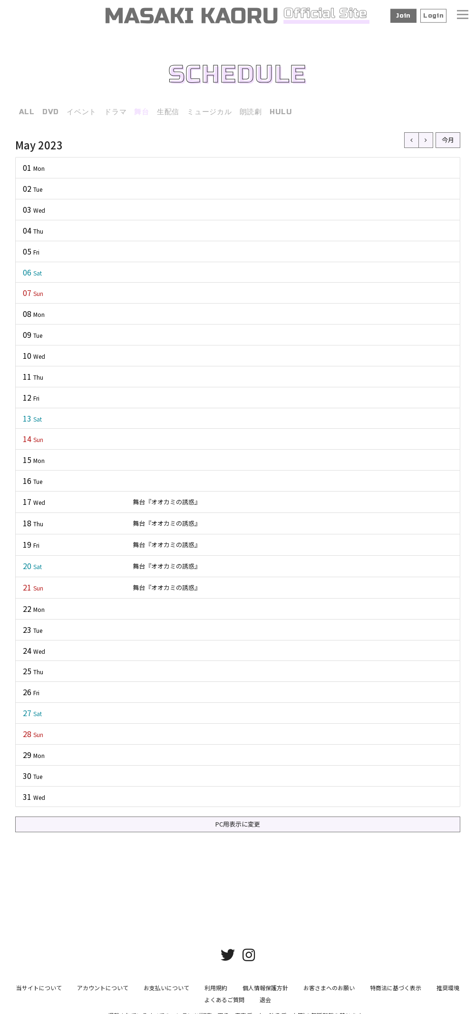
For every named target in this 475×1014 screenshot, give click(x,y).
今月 (448, 139)
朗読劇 (251, 112)
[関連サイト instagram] (248, 945)
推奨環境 (447, 979)
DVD (50, 112)
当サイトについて (39, 979)
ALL (27, 112)
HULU (281, 112)
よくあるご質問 (224, 991)
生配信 (168, 112)
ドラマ (115, 112)
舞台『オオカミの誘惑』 (167, 501)
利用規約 (215, 979)
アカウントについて (102, 979)
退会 (265, 991)
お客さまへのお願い (329, 979)
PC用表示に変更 (237, 823)
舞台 (141, 112)
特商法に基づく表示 (395, 979)
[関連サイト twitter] (228, 945)
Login (433, 16)
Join (403, 16)
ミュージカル (209, 112)
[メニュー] (462, 15)
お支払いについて (166, 979)
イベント (82, 112)
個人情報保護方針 (265, 979)
